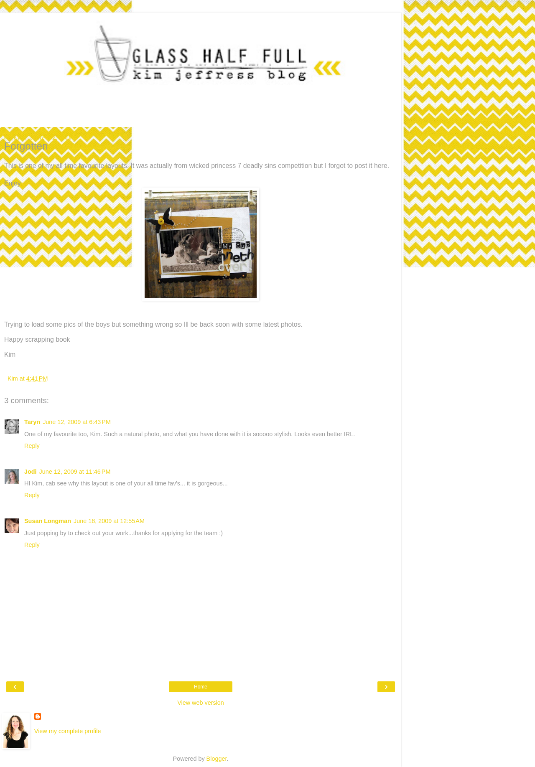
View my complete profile (67, 731)
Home (200, 687)
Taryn (32, 422)
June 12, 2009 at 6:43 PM (77, 422)
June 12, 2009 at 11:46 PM (75, 471)
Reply (32, 445)
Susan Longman (47, 521)
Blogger (216, 758)
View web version (200, 702)
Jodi (30, 471)
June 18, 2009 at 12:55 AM (109, 521)
